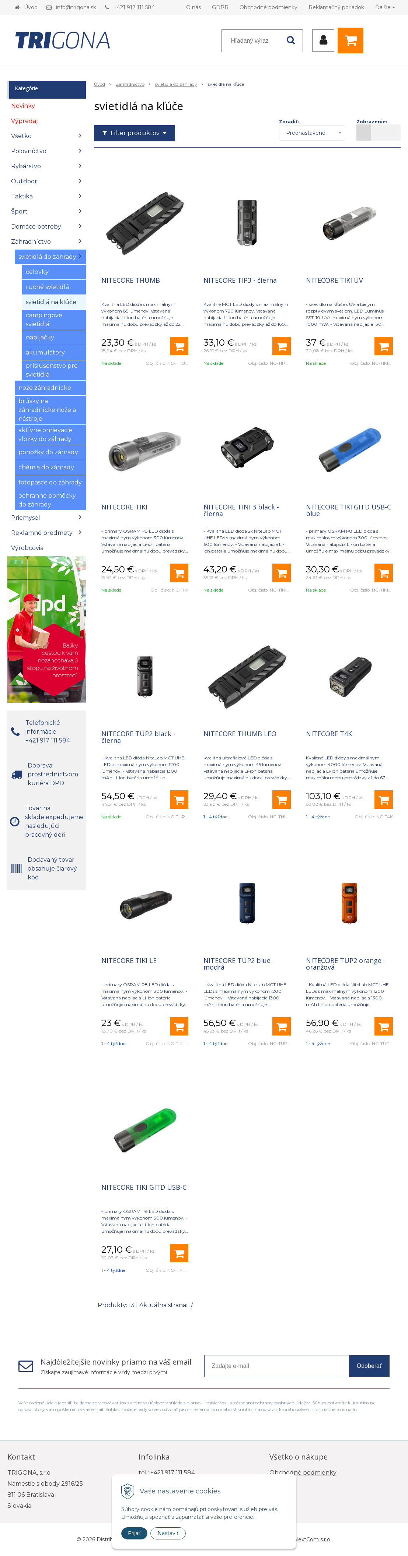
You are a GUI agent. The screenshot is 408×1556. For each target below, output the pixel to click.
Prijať (134, 1533)
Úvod (31, 7)
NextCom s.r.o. (312, 1539)
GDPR (220, 7)
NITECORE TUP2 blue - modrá (239, 963)
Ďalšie (385, 7)
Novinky (23, 105)
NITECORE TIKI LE (129, 960)
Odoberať (369, 1366)
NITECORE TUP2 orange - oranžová (346, 963)
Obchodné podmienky (268, 7)
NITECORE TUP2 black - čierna (138, 737)
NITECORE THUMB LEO (239, 733)
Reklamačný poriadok (336, 7)
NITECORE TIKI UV (334, 280)
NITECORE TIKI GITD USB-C (143, 1187)
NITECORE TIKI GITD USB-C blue (348, 510)
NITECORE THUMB (130, 280)
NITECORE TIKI (124, 506)
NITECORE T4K (329, 733)
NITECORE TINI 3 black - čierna (241, 510)
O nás (193, 7)
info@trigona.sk (76, 7)
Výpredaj (24, 120)
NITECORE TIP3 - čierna (240, 280)
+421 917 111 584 (134, 7)
